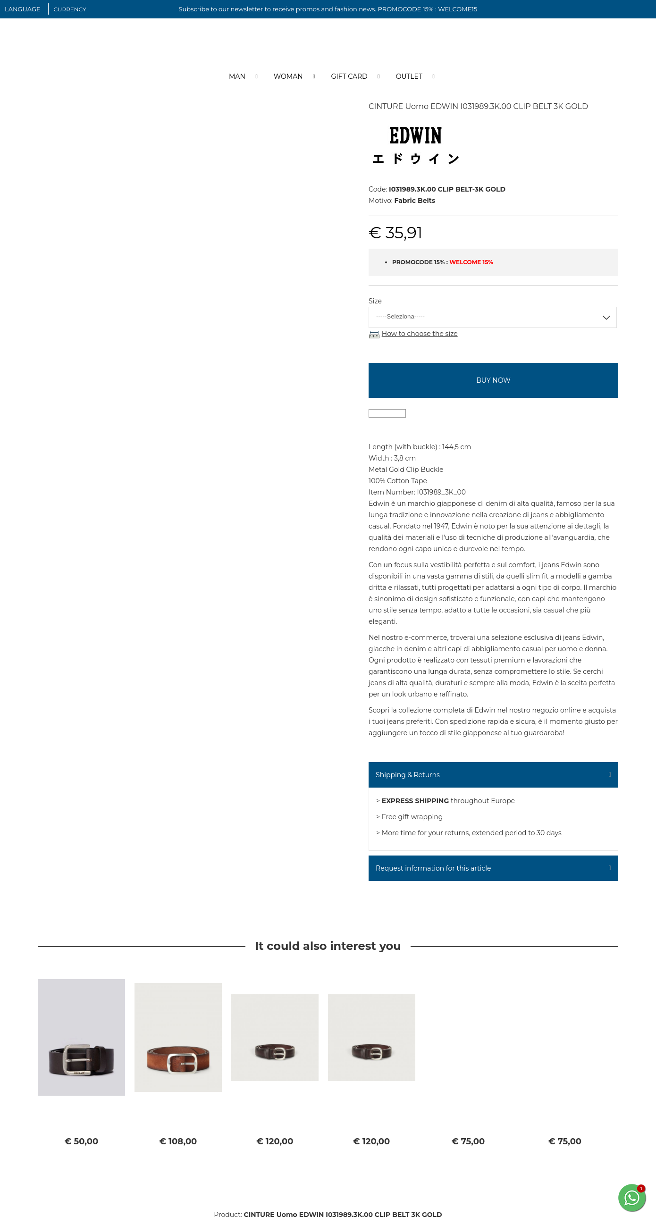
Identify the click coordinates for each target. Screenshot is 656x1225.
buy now (493, 385)
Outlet (409, 81)
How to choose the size (420, 339)
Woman (288, 81)
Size (375, 306)
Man (237, 81)
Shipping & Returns (408, 779)
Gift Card (349, 81)
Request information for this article (433, 873)
